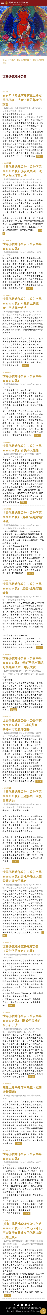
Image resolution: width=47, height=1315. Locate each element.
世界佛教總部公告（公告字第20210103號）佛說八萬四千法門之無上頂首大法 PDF (22, 180)
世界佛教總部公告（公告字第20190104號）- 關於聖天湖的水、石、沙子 (22, 1021)
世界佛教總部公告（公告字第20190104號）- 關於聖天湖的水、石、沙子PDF (22, 1030)
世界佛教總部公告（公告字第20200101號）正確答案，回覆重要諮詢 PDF (22, 805)
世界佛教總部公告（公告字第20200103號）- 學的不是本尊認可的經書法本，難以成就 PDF (23, 674)
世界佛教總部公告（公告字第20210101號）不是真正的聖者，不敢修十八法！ (22, 303)
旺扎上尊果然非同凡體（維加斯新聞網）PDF (22, 1097)
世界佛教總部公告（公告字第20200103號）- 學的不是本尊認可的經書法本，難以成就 (23, 663)
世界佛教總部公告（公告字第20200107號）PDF (22, 385)
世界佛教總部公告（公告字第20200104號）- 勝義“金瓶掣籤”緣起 (23, 588)
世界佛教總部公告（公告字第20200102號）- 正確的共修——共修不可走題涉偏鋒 (23, 725)
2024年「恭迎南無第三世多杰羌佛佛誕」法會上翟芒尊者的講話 (22, 100)
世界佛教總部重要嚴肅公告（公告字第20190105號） (21, 956)
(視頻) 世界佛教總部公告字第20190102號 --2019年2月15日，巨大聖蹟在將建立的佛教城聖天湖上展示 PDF (23, 1244)
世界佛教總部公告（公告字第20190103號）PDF (22, 1163)
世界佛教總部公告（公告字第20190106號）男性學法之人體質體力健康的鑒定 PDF (22, 886)
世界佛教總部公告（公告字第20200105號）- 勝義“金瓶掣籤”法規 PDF (22, 526)
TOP (43, 1311)
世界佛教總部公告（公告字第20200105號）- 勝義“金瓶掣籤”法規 (23, 517)
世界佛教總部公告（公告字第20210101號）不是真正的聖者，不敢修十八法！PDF (22, 313)
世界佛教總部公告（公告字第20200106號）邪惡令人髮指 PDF (22, 455)
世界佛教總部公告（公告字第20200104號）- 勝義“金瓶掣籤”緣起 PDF (22, 598)
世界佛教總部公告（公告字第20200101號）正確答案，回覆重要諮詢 (22, 796)
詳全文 (39, 156)
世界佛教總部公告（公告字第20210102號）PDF (22, 253)
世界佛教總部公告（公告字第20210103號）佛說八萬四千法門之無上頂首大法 (22, 171)
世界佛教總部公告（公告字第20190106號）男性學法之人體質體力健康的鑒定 (22, 876)
